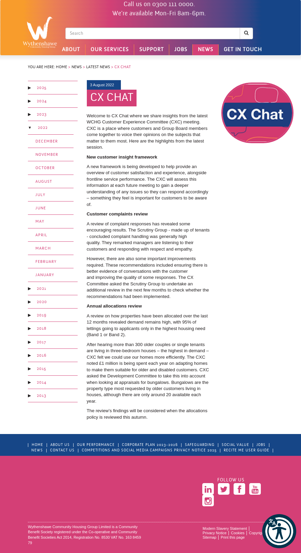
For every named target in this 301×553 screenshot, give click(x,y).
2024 (42, 101)
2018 (42, 329)
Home (61, 67)
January (44, 275)
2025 (42, 88)
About (71, 50)
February (46, 262)
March (43, 248)
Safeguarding (200, 445)
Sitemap (209, 537)
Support (151, 50)
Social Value (235, 445)
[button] (279, 531)
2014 (41, 382)
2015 (41, 369)
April (41, 235)
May (39, 222)
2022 (43, 128)
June (40, 208)
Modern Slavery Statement (225, 528)
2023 (42, 115)
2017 (41, 342)
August (43, 182)
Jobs (180, 50)
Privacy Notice (214, 533)
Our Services (110, 50)
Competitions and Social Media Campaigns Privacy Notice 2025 (149, 450)
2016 (42, 356)
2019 (42, 315)
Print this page (232, 537)
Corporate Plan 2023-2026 (150, 445)
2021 (41, 289)
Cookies (237, 533)
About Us (60, 445)
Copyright (257, 533)
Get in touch (243, 50)
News (205, 50)
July (40, 195)
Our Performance (96, 445)
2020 (42, 302)
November (46, 155)
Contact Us (62, 450)
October (45, 168)
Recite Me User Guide (246, 450)
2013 (41, 396)
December (46, 141)
